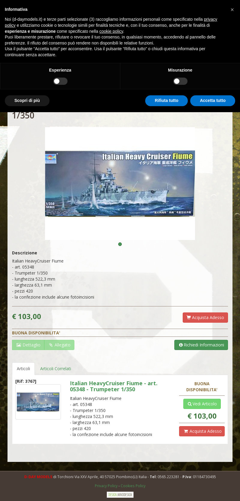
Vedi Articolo (202, 404)
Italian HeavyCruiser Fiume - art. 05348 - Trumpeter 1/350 (114, 386)
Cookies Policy (133, 485)
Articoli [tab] (23, 368)
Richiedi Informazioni (201, 345)
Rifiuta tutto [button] (166, 100)
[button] (232, 9)
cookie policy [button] (111, 31)
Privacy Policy (106, 485)
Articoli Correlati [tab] (55, 368)
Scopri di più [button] (27, 100)
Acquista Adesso (205, 317)
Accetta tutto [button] (213, 100)
